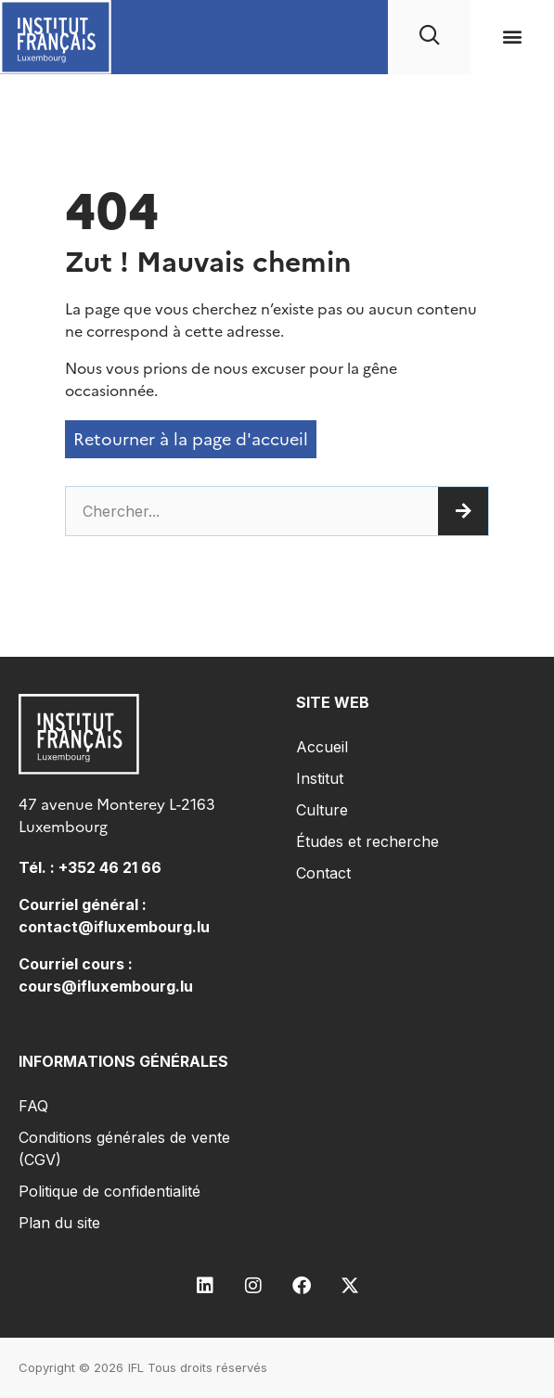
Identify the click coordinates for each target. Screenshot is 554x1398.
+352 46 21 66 (109, 867)
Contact (323, 873)
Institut (319, 778)
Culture (322, 810)
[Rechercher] (463, 511)
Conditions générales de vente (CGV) (124, 1148)
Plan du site (59, 1222)
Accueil (322, 746)
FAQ (33, 1106)
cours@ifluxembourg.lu (106, 986)
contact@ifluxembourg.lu (114, 926)
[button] (512, 36)
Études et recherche (367, 841)
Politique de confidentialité (109, 1191)
